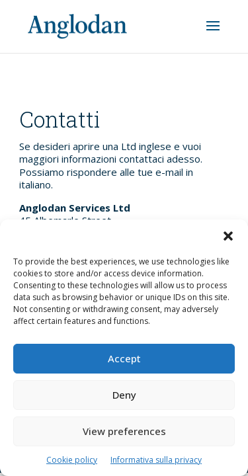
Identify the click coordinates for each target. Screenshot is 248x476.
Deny (124, 394)
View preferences (124, 431)
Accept (124, 358)
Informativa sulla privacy (156, 459)
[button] (228, 236)
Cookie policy (71, 459)
